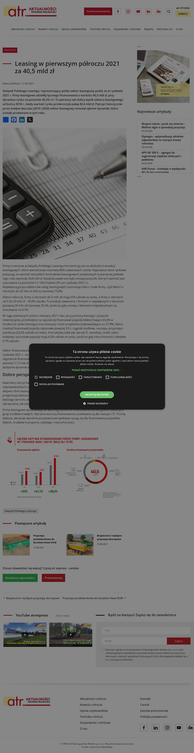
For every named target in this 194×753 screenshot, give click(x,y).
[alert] (97, 376)
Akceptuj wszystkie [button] (97, 394)
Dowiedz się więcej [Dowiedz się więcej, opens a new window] (104, 364)
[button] (97, 370)
